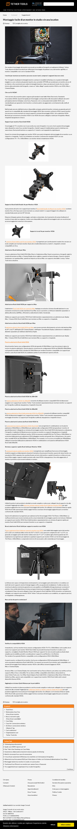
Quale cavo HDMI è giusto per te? (15, 747)
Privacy (54, 795)
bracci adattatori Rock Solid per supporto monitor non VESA (24, 530)
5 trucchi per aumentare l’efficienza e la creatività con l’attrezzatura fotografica (29, 757)
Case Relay (9, 721)
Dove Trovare (32, 792)
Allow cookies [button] (66, 825)
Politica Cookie (57, 792)
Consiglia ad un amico (20, 23)
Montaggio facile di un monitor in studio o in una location (22, 762)
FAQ (53, 786)
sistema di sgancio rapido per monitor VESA (19, 451)
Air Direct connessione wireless (16, 726)
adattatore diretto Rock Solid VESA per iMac (20, 327)
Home (4, 10)
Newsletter (31, 786)
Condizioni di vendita (58, 780)
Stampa (6, 23)
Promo (43, 10)
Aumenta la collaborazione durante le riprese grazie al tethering (24, 752)
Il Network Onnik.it (9, 786)
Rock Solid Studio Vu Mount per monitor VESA (51, 209)
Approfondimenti (27, 10)
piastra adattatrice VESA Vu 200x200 (18, 401)
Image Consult (25, 805)
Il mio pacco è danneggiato (60, 789)
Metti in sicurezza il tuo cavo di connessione (18, 754)
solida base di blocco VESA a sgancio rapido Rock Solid (45, 689)
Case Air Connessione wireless (15, 723)
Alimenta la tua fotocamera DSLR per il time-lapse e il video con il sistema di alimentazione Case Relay (36, 759)
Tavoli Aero (9, 709)
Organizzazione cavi (12, 732)
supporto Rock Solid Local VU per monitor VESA (21, 241)
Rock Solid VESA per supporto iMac (24, 308)
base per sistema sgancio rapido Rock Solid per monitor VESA (43, 505)
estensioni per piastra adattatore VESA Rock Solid (22, 426)
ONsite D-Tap (10, 728)
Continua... (70, 769)
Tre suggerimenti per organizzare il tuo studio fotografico (22, 767)
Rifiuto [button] (53, 825)
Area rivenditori (32, 795)
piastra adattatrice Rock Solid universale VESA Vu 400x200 (25, 413)
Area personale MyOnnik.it (36, 783)
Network (38, 10)
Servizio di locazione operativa (61, 783)
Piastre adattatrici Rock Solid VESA (17, 342)
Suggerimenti (26, 15)
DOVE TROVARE (18, 10)
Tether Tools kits (11, 735)
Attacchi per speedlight (13, 719)
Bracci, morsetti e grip (13, 716)
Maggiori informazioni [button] (10, 826)
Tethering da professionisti (13, 744)
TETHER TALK (10, 10)
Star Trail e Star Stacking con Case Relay (17, 749)
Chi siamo (6, 780)
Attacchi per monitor (12, 714)
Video (33, 10)
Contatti (5, 783)
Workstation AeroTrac (13, 712)
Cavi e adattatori (11, 730)
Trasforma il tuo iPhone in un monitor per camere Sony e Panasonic (25, 764)
